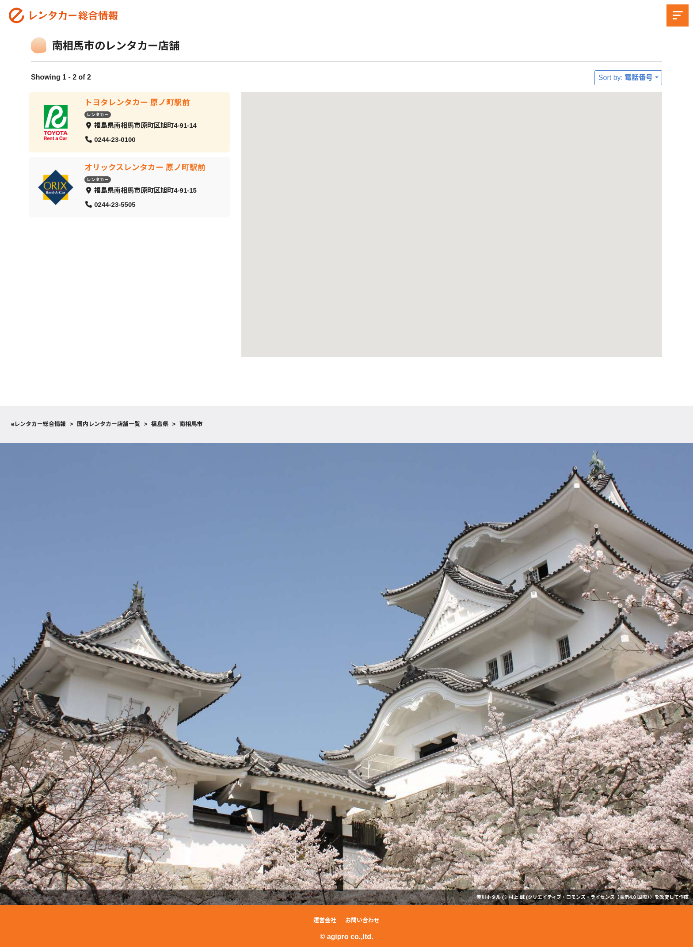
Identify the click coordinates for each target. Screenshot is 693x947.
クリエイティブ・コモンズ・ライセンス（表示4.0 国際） (589, 897)
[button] (604, 345)
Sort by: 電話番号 (625, 77)
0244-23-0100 (114, 139)
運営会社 (324, 920)
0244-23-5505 (114, 204)
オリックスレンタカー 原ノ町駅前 (145, 167)
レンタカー (98, 114)
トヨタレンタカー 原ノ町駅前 (137, 102)
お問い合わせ (362, 920)
